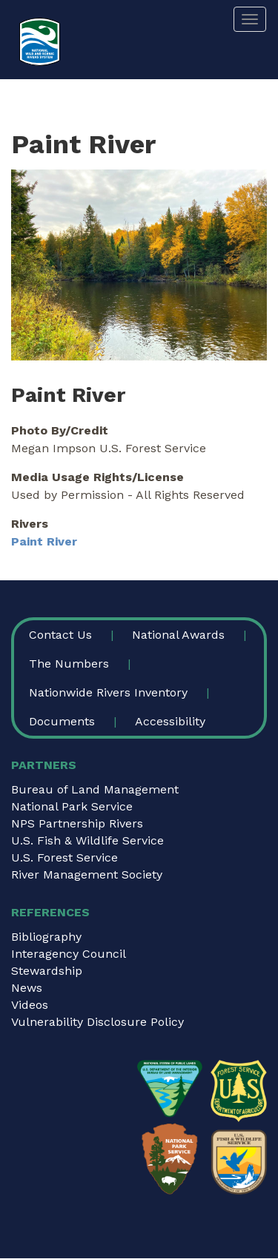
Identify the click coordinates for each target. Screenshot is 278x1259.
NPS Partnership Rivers (77, 823)
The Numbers (69, 664)
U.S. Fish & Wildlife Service (87, 840)
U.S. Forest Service (64, 857)
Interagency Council (68, 953)
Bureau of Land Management (95, 789)
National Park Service (72, 806)
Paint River (44, 541)
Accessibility (170, 721)
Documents (62, 721)
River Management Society (86, 874)
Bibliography (46, 936)
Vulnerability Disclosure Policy (97, 1021)
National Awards (178, 635)
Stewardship (46, 970)
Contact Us (60, 635)
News (26, 987)
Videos (29, 1004)
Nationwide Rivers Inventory (108, 692)
